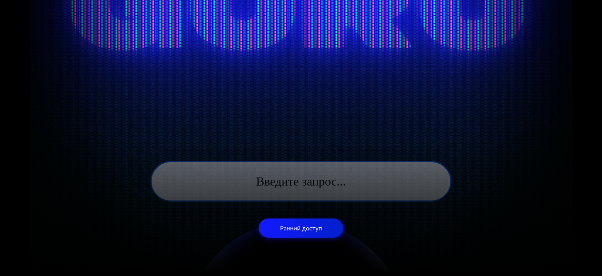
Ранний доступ (301, 228)
